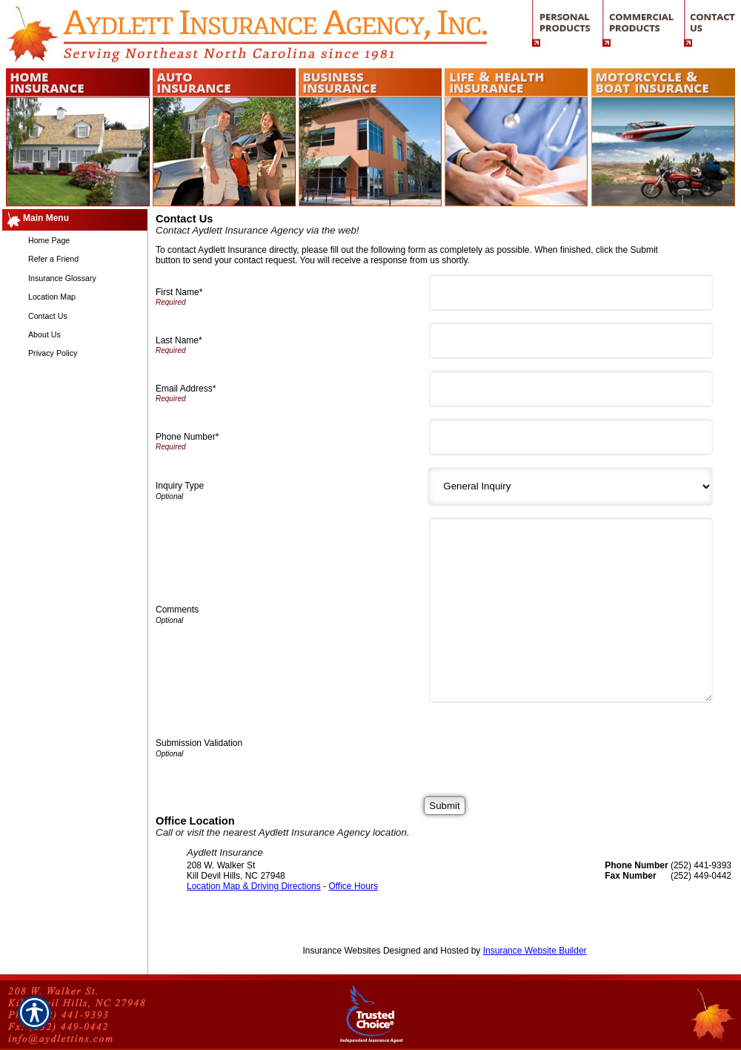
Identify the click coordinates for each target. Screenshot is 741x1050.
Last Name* (179, 340)
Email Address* (186, 388)
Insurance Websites (341, 950)
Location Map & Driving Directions (254, 886)
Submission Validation (199, 743)
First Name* (179, 292)
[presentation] (546, 744)
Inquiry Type (180, 486)
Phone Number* (187, 437)
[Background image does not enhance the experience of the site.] (74, 220)
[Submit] (444, 805)
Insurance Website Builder (535, 950)
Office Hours (352, 886)
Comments (177, 609)
